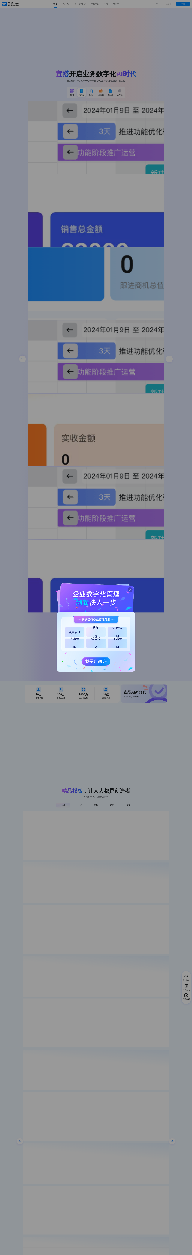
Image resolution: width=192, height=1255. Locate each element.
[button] (129, 588)
